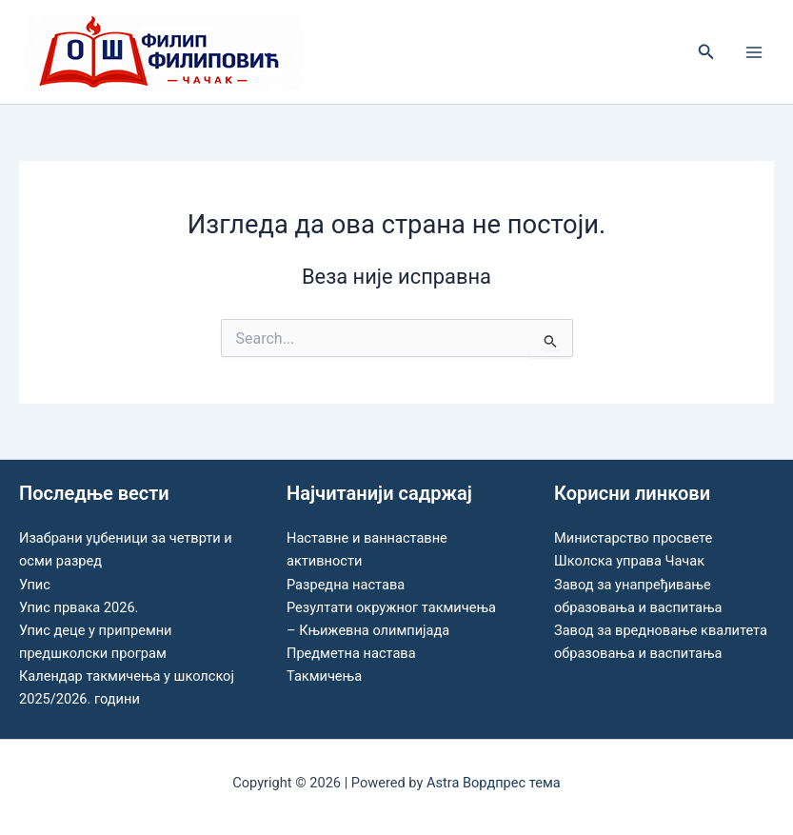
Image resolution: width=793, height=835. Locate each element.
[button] (706, 52)
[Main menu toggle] (754, 52)
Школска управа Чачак (629, 560)
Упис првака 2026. (78, 607)
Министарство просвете (633, 538)
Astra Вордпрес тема (493, 782)
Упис (34, 584)
